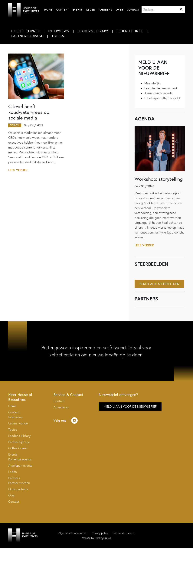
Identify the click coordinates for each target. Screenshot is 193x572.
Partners (105, 9)
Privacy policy (100, 533)
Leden (90, 9)
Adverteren (61, 408)
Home (48, 9)
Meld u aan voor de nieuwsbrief (130, 407)
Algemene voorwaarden (72, 533)
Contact (133, 9)
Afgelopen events (20, 466)
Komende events (19, 460)
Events (78, 9)
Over (119, 9)
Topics (58, 36)
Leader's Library (92, 31)
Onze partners (18, 489)
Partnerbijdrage (27, 36)
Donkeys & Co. (103, 538)
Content (62, 9)
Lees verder (18, 170)
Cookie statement (124, 533)
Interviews (58, 31)
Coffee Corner (25, 31)
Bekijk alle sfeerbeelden (159, 284)
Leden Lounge (130, 31)
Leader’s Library (19, 436)
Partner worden (19, 483)
